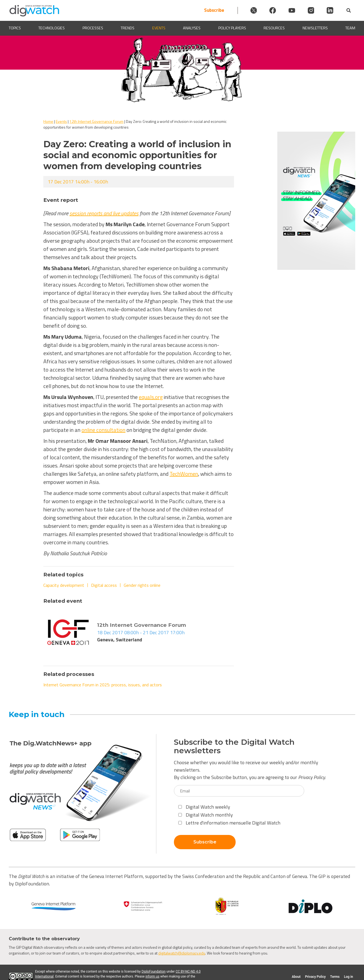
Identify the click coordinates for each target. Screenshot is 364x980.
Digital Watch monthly (205, 814)
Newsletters (315, 28)
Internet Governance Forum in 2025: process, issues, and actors (102, 684)
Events (158, 28)
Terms (335, 976)
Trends (127, 28)
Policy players (232, 28)
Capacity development (63, 585)
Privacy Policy (311, 777)
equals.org (151, 397)
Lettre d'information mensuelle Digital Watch (229, 822)
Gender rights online (142, 585)
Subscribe (210, 10)
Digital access (104, 585)
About (296, 976)
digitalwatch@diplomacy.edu (181, 953)
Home (48, 121)
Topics (15, 28)
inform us (152, 976)
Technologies (51, 28)
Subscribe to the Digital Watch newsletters (234, 746)
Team (350, 28)
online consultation (103, 430)
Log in (348, 976)
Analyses (192, 28)
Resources (274, 28)
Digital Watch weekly (204, 807)
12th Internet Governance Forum (96, 121)
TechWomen (184, 473)
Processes (93, 28)
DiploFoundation (154, 971)
